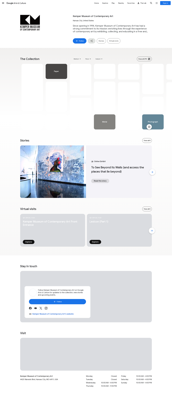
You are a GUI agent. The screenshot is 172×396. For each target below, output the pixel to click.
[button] (3, 3)
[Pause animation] (149, 126)
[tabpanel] (32, 96)
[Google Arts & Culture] (16, 3)
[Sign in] (165, 3)
